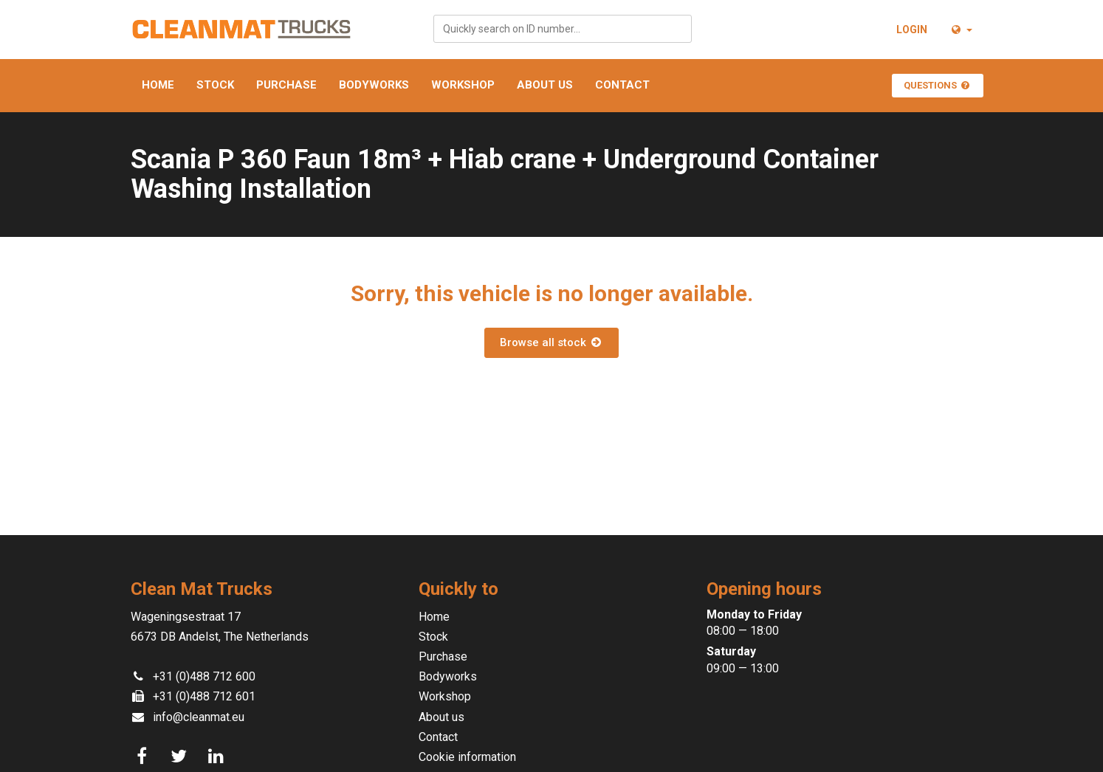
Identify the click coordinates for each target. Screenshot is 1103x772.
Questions (938, 85)
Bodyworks (374, 85)
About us (545, 85)
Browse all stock (551, 342)
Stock (215, 85)
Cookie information (467, 757)
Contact (622, 85)
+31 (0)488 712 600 (204, 676)
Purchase (286, 85)
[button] (960, 29)
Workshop (463, 85)
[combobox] (562, 29)
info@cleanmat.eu (198, 717)
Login (911, 29)
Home (158, 85)
